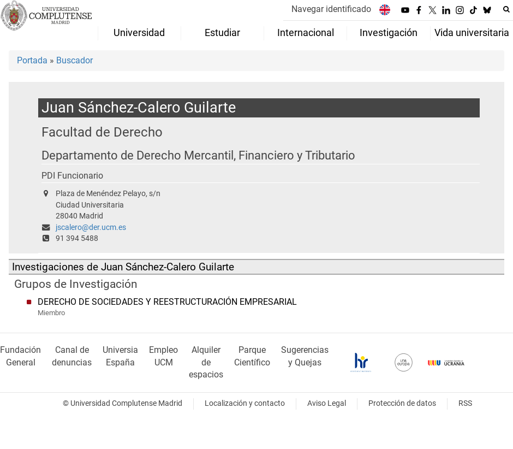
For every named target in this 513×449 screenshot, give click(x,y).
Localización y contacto (245, 403)
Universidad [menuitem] (139, 32)
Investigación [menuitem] (388, 32)
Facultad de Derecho (102, 132)
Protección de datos (402, 403)
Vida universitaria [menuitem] (471, 32)
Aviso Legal (326, 403)
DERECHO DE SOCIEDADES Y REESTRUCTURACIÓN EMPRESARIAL (167, 302)
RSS (465, 403)
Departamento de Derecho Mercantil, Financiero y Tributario (198, 155)
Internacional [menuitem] (305, 32)
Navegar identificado (331, 9)
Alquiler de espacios (206, 362)
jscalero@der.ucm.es (91, 227)
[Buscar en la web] (506, 9)
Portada (32, 60)
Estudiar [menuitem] (222, 32)
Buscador (74, 60)
